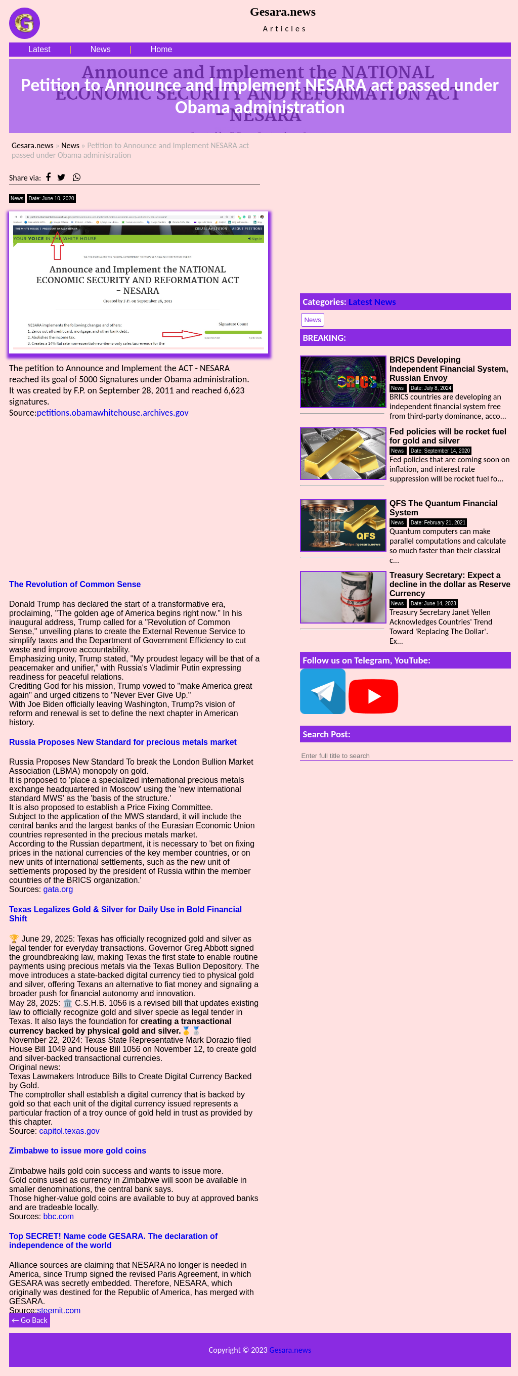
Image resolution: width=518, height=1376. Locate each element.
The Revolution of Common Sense (75, 584)
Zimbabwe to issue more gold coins (77, 1150)
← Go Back (30, 1320)
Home (161, 49)
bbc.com (59, 1216)
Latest (39, 49)
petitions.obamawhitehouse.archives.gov (113, 412)
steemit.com (58, 1310)
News (101, 49)
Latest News (372, 301)
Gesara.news (33, 145)
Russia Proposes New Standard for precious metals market (123, 742)
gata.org (58, 889)
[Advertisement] (134, 498)
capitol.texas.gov (69, 1131)
